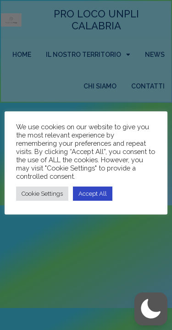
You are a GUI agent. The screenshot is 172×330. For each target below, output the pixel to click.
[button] (150, 308)
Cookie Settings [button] (42, 193)
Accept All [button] (92, 193)
